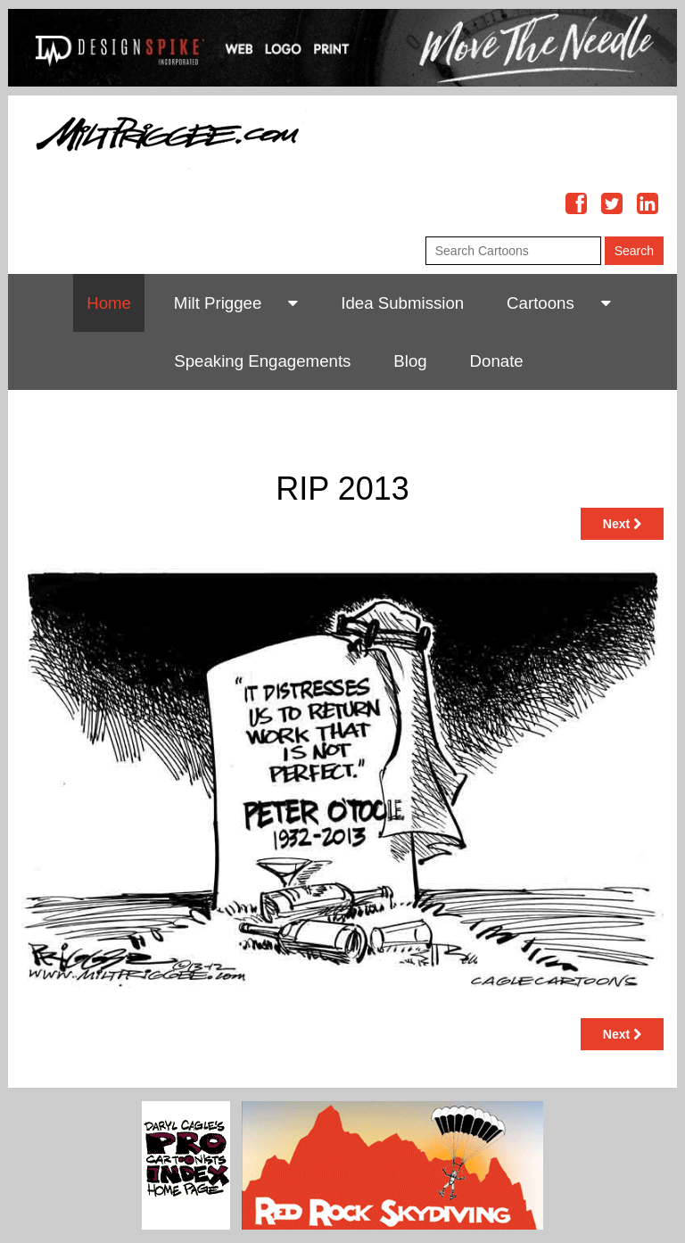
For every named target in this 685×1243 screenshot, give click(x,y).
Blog (409, 361)
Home (109, 303)
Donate (497, 361)
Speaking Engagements (262, 361)
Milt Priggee (218, 303)
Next (622, 524)
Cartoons (540, 303)
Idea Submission (402, 303)
